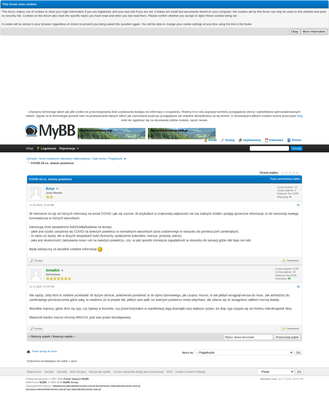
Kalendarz (276, 140)
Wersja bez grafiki (99, 371)
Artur (50, 189)
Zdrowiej (62, 371)
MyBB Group (70, 382)
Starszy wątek (40, 336)
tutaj (300, 116)
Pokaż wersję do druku (44, 351)
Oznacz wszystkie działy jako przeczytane (138, 371)
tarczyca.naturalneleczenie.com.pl (46, 389)
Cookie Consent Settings (190, 371)
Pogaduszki (115, 158)
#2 (298, 286)
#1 (298, 205)
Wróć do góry (78, 371)
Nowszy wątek (63, 336)
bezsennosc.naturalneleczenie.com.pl (118, 386)
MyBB (43, 382)
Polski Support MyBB (76, 378)
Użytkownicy (252, 140)
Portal (212, 140)
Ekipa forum (34, 371)
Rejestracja (67, 148)
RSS (170, 371)
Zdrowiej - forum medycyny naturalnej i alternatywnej (58, 158)
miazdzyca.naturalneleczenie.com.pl (73, 386)
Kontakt (49, 371)
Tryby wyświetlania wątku (285, 178)
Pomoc (296, 140)
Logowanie (48, 148)
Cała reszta (99, 158)
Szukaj (229, 140)
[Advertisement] (164, 69)
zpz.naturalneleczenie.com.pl (84, 389)
